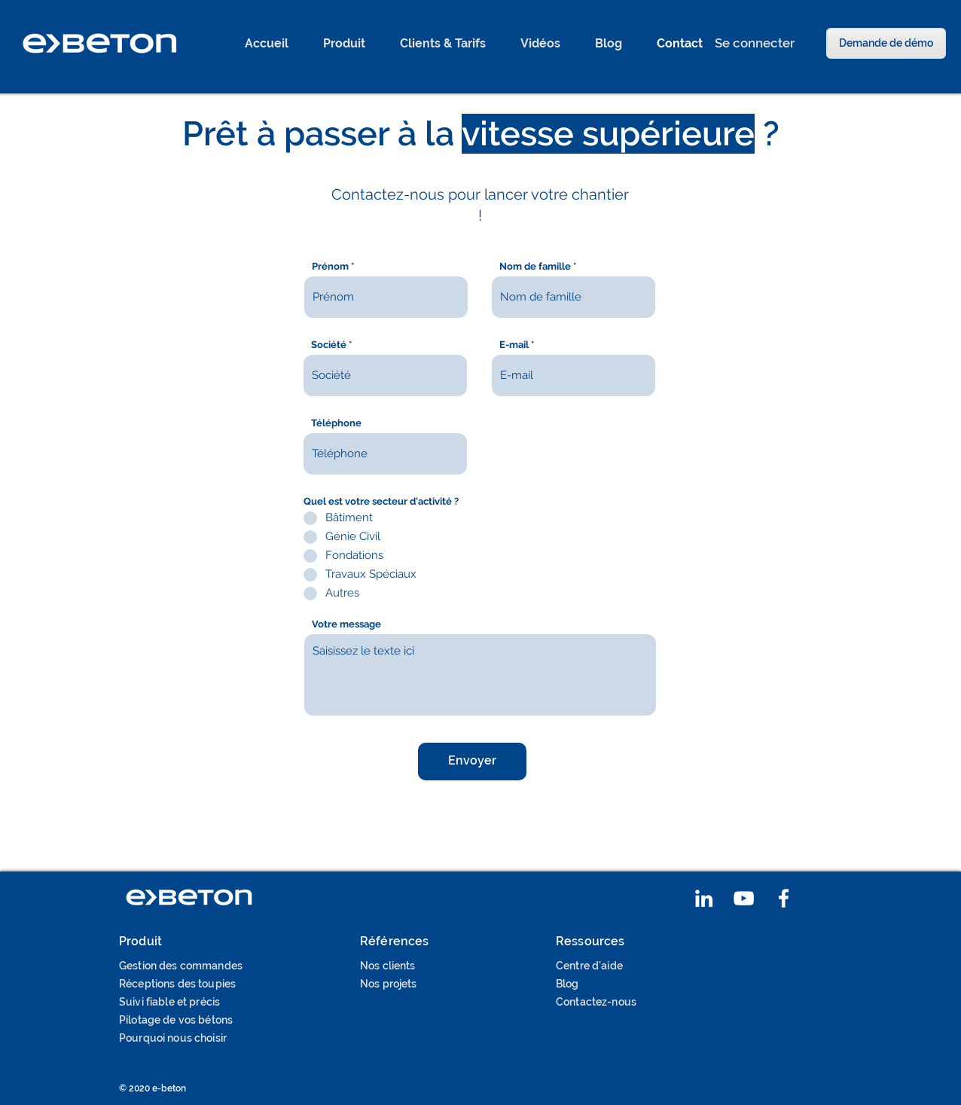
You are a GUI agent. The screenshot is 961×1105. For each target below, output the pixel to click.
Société (328, 345)
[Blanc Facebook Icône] (783, 898)
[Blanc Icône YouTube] (743, 898)
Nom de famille (535, 266)
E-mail (514, 345)
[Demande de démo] (886, 43)
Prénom (330, 266)
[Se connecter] (754, 43)
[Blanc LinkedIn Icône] (703, 898)
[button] (344, 44)
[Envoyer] (472, 761)
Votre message (346, 624)
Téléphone (336, 423)
